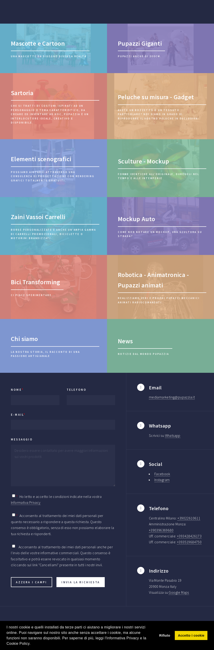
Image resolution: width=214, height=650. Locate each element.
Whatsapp (172, 435)
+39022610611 (189, 518)
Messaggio (22, 439)
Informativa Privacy (26, 502)
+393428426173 (189, 536)
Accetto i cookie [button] (191, 635)
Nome (17, 389)
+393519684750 (189, 542)
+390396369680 (161, 530)
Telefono (77, 389)
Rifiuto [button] (164, 635)
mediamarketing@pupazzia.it (172, 397)
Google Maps (179, 592)
